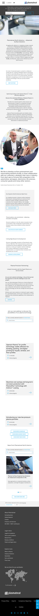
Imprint (14, 601)
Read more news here (19, 496)
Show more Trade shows (19, 437)
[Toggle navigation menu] (3, 3)
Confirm (29, 13)
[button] (6, 2)
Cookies (21, 607)
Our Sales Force (12, 208)
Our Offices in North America (15, 229)
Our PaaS (10, 299)
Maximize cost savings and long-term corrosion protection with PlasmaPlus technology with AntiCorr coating (19, 385)
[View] (30, 357)
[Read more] (30, 486)
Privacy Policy (5, 601)
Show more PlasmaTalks (19, 431)
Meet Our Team (11, 83)
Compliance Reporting (25, 601)
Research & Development (14, 254)
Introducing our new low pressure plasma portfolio (18, 418)
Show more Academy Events (19, 434)
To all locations (10, 585)
